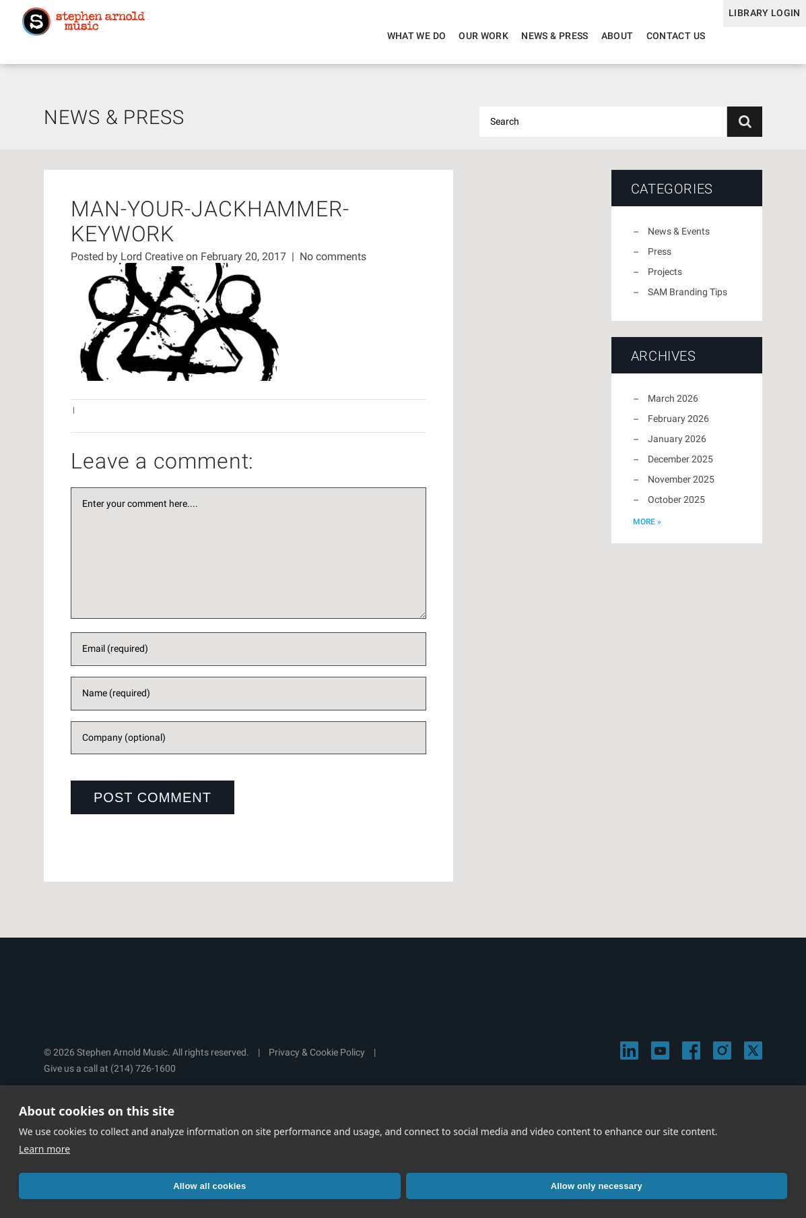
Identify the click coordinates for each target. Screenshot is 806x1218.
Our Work (463, 35)
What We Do (395, 35)
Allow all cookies (93, 1186)
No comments (333, 264)
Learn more (44, 1149)
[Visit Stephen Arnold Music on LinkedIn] (629, 1058)
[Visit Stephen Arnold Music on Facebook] (691, 1058)
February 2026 (678, 426)
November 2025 (681, 487)
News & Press (533, 35)
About (596, 35)
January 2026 (677, 446)
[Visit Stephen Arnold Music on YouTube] (660, 1058)
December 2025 (680, 467)
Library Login (754, 35)
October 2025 (676, 507)
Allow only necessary (248, 1186)
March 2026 (673, 406)
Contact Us (654, 35)
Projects (665, 279)
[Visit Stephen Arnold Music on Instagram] (722, 1058)
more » (647, 530)
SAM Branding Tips (687, 300)
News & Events (679, 239)
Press (659, 259)
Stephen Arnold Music (102, 36)
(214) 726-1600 (143, 1076)
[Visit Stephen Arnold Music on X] (753, 1058)
